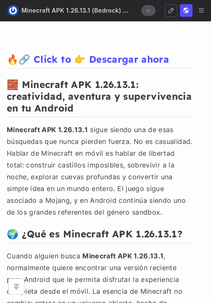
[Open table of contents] (16, 287)
